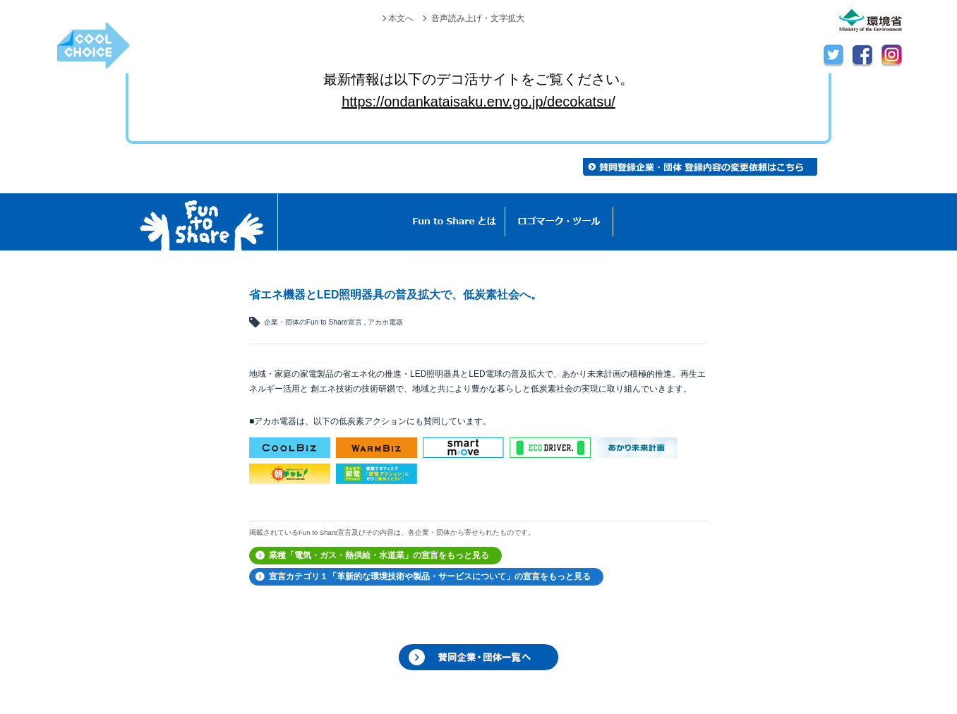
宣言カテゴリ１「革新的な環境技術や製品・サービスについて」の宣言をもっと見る (430, 576)
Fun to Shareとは (454, 221)
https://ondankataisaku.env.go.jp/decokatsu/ (478, 101)
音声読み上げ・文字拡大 (477, 18)
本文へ (401, 18)
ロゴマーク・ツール (559, 221)
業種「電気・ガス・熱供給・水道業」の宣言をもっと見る (379, 555)
